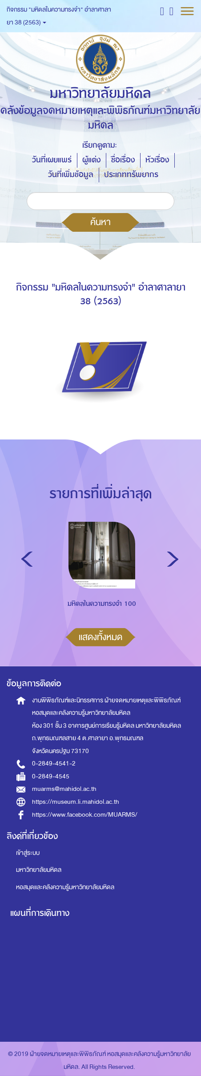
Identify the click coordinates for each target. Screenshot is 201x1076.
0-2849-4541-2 (54, 763)
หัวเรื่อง (157, 160)
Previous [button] (26, 559)
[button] (162, 11)
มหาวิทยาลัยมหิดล (38, 869)
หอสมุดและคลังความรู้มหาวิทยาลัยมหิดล (65, 887)
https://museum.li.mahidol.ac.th (75, 801)
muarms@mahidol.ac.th (64, 788)
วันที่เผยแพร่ (52, 160)
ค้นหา (100, 222)
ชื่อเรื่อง (123, 160)
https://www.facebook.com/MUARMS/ (84, 814)
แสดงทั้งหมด (100, 637)
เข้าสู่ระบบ (28, 852)
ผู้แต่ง (91, 160)
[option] (99, 581)
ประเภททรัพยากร (131, 174)
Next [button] (172, 559)
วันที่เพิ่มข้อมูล (70, 174)
